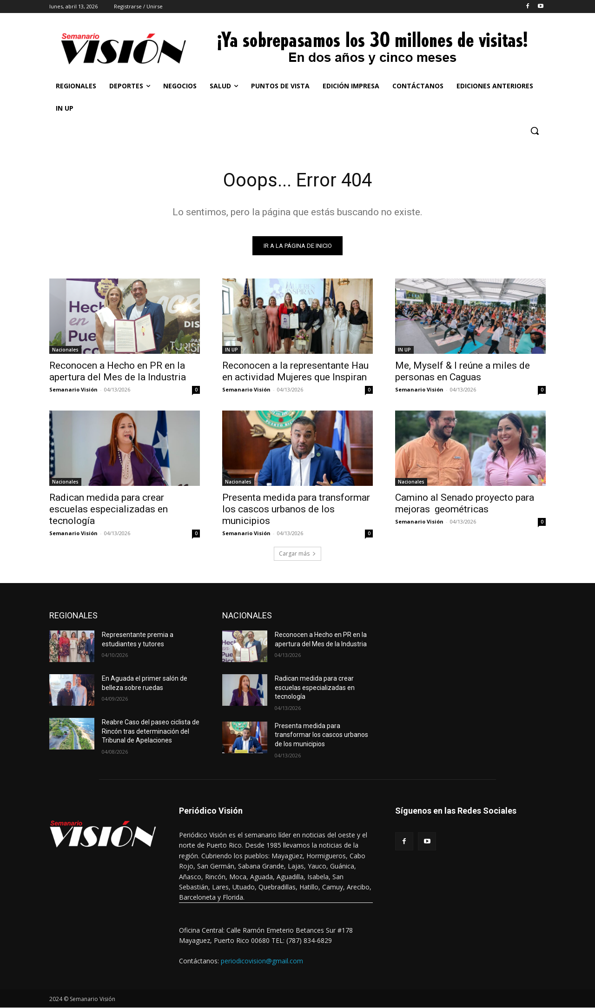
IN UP (231, 349)
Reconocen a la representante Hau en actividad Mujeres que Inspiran (295, 371)
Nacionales (65, 349)
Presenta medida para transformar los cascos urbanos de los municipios (296, 509)
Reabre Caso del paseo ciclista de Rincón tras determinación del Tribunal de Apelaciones (150, 731)
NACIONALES (247, 615)
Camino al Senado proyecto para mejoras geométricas (464, 503)
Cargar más (297, 553)
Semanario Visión (73, 389)
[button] (534, 130)
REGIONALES (73, 615)
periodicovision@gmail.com (262, 960)
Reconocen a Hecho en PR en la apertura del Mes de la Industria (117, 371)
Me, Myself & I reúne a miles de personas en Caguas (462, 371)
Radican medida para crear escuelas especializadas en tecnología (108, 509)
